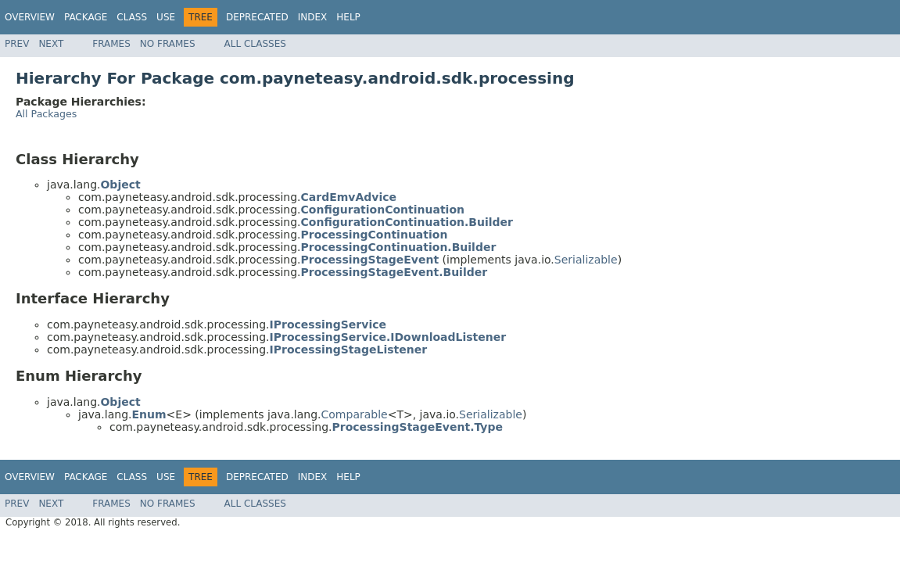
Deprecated (257, 17)
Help (348, 17)
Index (313, 17)
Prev (17, 43)
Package (85, 17)
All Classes (255, 43)
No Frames (167, 43)
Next (50, 43)
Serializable (586, 259)
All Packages (46, 114)
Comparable (354, 414)
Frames (111, 43)
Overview (30, 17)
